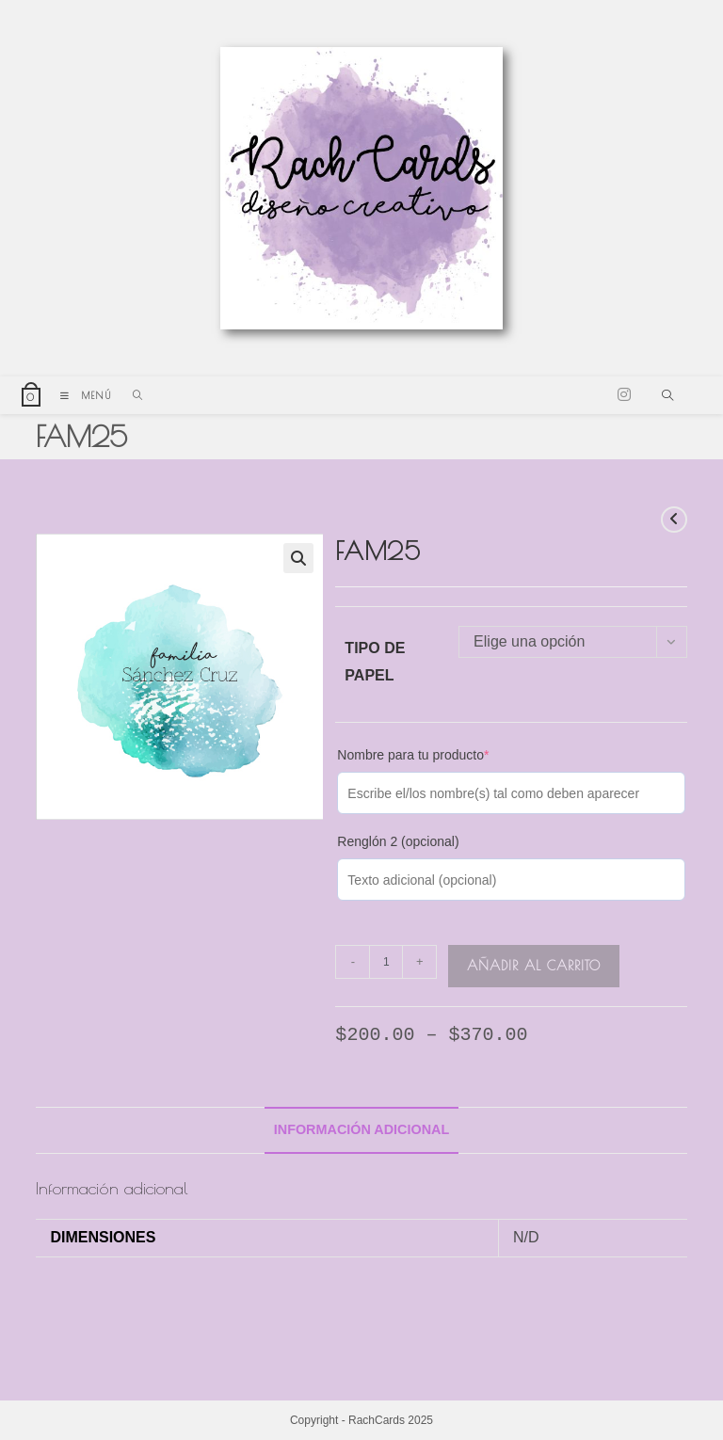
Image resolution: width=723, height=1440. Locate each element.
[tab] (362, 1130)
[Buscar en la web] (667, 397)
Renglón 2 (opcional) (397, 841)
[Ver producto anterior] (674, 519)
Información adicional (362, 1129)
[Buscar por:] (131, 395)
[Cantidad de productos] (386, 962)
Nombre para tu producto (413, 754)
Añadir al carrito (534, 965)
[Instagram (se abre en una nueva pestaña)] (624, 395)
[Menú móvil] (82, 395)
